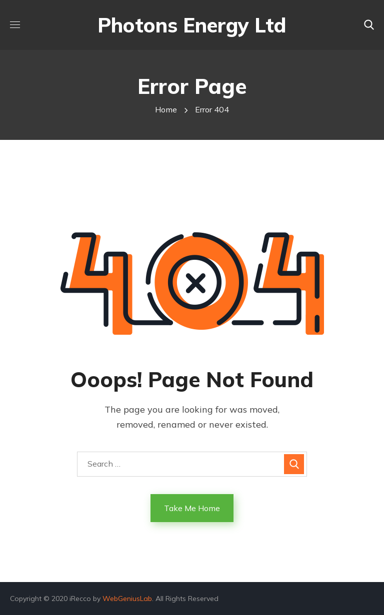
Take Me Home (192, 508)
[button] (369, 25)
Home (166, 109)
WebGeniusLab (127, 598)
